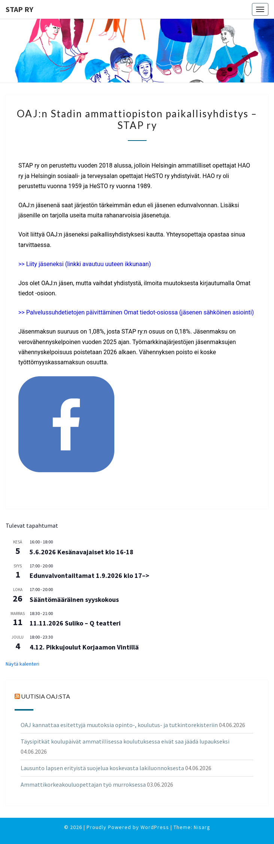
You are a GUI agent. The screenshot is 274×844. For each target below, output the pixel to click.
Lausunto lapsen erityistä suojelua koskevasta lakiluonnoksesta (102, 768)
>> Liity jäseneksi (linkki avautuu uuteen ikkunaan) (84, 264)
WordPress (155, 827)
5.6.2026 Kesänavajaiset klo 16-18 (81, 552)
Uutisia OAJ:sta (45, 696)
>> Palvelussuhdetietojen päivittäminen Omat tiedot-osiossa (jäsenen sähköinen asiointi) (136, 312)
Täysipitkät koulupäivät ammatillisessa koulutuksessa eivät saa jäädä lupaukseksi (125, 741)
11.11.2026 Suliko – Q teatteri (75, 623)
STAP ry (19, 9)
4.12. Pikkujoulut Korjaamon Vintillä (84, 647)
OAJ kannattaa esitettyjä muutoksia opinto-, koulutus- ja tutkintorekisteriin (119, 725)
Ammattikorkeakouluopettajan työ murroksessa (83, 784)
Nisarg (202, 827)
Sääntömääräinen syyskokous (74, 599)
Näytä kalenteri (22, 663)
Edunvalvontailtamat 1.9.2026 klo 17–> (89, 575)
